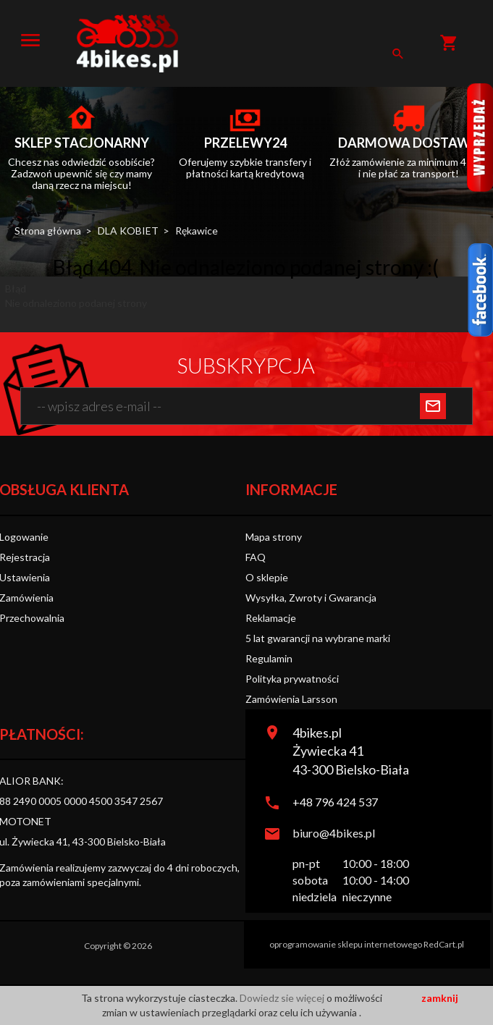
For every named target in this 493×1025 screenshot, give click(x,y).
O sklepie (266, 577)
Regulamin (268, 658)
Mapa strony (273, 537)
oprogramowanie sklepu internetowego (345, 944)
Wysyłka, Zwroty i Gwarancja (310, 597)
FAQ (255, 557)
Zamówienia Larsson (291, 699)
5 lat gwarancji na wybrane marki (317, 638)
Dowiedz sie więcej (283, 998)
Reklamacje (270, 618)
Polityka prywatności (292, 678)
